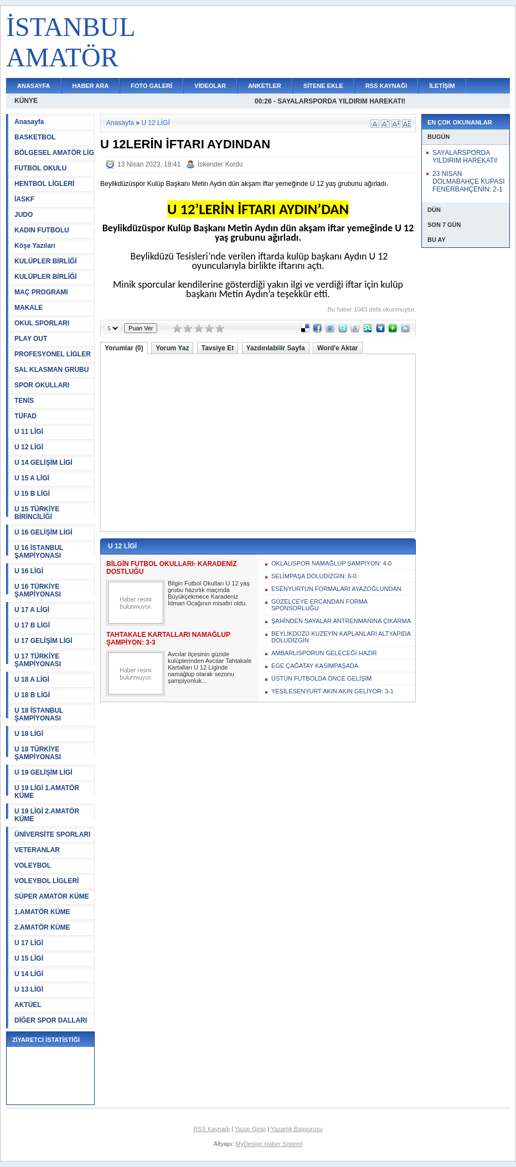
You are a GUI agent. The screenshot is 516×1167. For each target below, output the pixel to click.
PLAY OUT (30, 339)
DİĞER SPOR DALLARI (50, 1020)
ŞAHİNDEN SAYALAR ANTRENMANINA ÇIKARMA (341, 621)
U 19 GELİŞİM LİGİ (43, 772)
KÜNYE (26, 101)
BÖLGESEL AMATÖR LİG (54, 153)
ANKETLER (264, 85)
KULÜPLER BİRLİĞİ (45, 261)
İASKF (24, 199)
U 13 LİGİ (28, 989)
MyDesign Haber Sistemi (268, 1143)
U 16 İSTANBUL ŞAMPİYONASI (38, 551)
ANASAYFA (33, 85)
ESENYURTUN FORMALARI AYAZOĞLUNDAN (336, 588)
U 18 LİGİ (28, 734)
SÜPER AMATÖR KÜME (51, 896)
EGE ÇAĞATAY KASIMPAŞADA (314, 665)
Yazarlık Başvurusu (297, 1128)
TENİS (24, 400)
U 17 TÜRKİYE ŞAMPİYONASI (37, 660)
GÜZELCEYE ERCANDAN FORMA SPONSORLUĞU (319, 604)
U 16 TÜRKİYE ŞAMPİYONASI (37, 590)
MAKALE (28, 308)
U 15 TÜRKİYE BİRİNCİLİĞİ (36, 513)
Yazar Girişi (250, 1128)
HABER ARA (91, 85)
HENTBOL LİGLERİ (44, 184)
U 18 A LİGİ (31, 679)
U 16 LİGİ (28, 571)
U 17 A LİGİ (31, 610)
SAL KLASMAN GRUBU (51, 370)
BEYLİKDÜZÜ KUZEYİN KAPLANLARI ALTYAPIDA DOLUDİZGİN (340, 637)
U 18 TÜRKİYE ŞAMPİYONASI (37, 753)
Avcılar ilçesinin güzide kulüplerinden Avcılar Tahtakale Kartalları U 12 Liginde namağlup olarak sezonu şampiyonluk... (209, 667)
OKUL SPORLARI (41, 323)
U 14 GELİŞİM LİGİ (43, 462)
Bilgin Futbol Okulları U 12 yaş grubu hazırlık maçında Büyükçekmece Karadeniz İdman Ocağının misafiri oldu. (209, 593)
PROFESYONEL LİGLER (52, 354)
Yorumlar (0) (124, 348)
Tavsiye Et (218, 348)
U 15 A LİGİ (31, 478)
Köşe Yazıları (34, 246)
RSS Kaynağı (211, 1128)
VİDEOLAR (210, 85)
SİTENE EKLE (323, 85)
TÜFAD (25, 416)
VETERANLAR (37, 850)
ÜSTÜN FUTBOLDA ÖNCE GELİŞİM (321, 678)
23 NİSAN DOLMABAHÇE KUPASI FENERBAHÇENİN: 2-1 (468, 181)
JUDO (23, 215)
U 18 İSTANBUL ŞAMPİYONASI (38, 714)
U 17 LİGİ (28, 943)
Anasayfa (29, 122)
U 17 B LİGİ (32, 625)
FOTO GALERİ (151, 85)
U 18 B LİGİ (32, 695)
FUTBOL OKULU (40, 168)
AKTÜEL (28, 1005)
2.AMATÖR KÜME (42, 927)
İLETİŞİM (442, 85)
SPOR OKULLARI (41, 385)
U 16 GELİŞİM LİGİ (43, 532)
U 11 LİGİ (28, 431)
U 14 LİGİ (28, 974)
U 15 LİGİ (28, 958)
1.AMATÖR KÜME (42, 912)
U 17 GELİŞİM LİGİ (43, 641)
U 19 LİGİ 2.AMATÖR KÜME (46, 815)
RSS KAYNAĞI (386, 85)
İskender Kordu (220, 164)
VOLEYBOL (32, 865)
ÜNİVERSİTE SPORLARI (52, 834)
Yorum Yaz (172, 348)
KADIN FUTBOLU (41, 230)
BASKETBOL (35, 137)
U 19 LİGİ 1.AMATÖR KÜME (46, 792)
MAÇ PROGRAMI (41, 292)
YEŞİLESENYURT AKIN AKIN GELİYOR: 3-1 (332, 691)
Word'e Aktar (337, 348)
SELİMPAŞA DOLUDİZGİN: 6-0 (314, 576)
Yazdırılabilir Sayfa (275, 348)
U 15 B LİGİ (32, 493)
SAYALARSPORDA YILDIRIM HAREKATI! (465, 156)
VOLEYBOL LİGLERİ (46, 881)
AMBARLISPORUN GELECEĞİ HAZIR (324, 653)
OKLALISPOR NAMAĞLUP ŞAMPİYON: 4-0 (331, 563)
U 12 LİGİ (28, 447)
